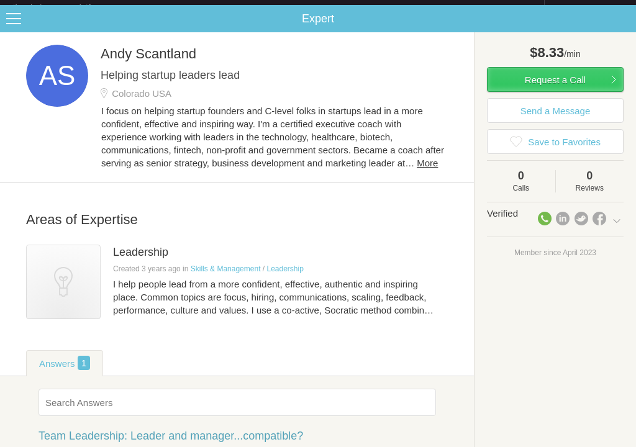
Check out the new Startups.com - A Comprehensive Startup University (409, 8)
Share (623, 28)
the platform (64, 7)
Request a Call (555, 89)
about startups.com (588, 8)
